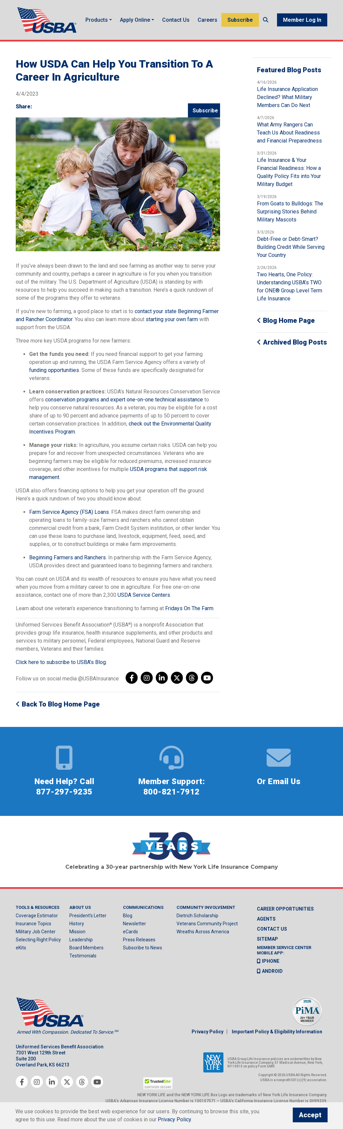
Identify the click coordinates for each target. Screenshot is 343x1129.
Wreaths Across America (203, 936)
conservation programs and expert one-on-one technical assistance (124, 404)
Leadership (81, 944)
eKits (21, 952)
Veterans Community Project (207, 928)
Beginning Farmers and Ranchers (67, 562)
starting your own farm (172, 323)
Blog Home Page (286, 325)
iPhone (268, 965)
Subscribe (240, 19)
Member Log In (302, 22)
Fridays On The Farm (189, 612)
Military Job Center (36, 936)
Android (270, 975)
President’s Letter (88, 920)
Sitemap (267, 943)
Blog (127, 920)
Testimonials (82, 960)
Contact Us (173, 22)
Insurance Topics (33, 928)
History (76, 928)
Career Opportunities (285, 913)
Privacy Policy (207, 1035)
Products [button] (97, 19)
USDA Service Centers (144, 599)
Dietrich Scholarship (197, 920)
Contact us (272, 933)
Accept (310, 1115)
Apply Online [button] (136, 19)
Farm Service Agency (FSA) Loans (69, 516)
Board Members (86, 952)
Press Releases (139, 944)
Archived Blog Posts (292, 347)
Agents (266, 923)
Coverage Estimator (37, 920)
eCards (130, 936)
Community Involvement (206, 911)
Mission (77, 936)
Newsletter (134, 928)
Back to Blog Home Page (58, 708)
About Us (80, 911)
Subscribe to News (142, 952)
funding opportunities (54, 374)
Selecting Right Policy (38, 944)
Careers (207, 19)
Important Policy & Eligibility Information (277, 1035)
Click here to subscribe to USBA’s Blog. (61, 666)
